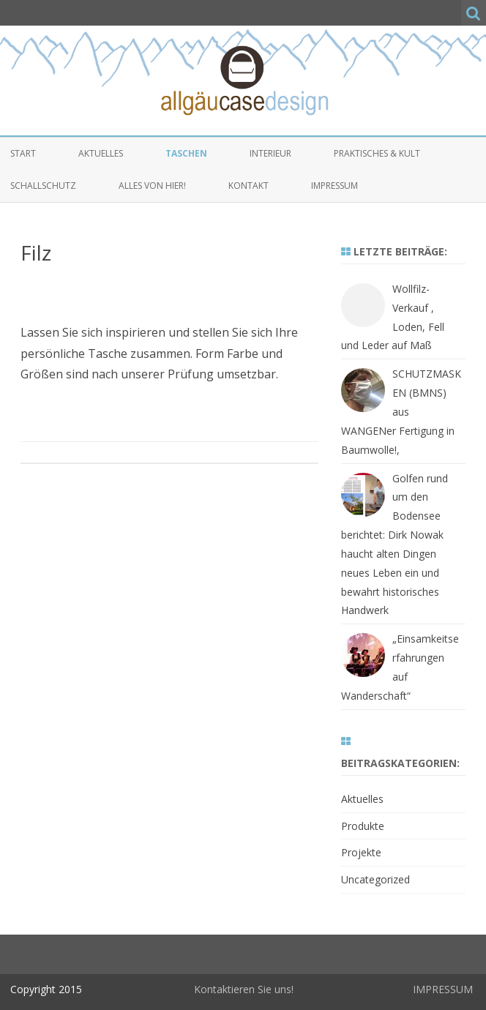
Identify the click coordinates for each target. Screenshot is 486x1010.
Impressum (334, 185)
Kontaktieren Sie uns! (244, 989)
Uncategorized (375, 879)
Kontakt (248, 185)
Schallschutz (43, 185)
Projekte (361, 852)
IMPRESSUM (443, 989)
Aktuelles (100, 153)
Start (23, 153)
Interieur (270, 153)
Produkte (362, 826)
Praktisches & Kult (377, 153)
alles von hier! (152, 185)
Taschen (186, 153)
